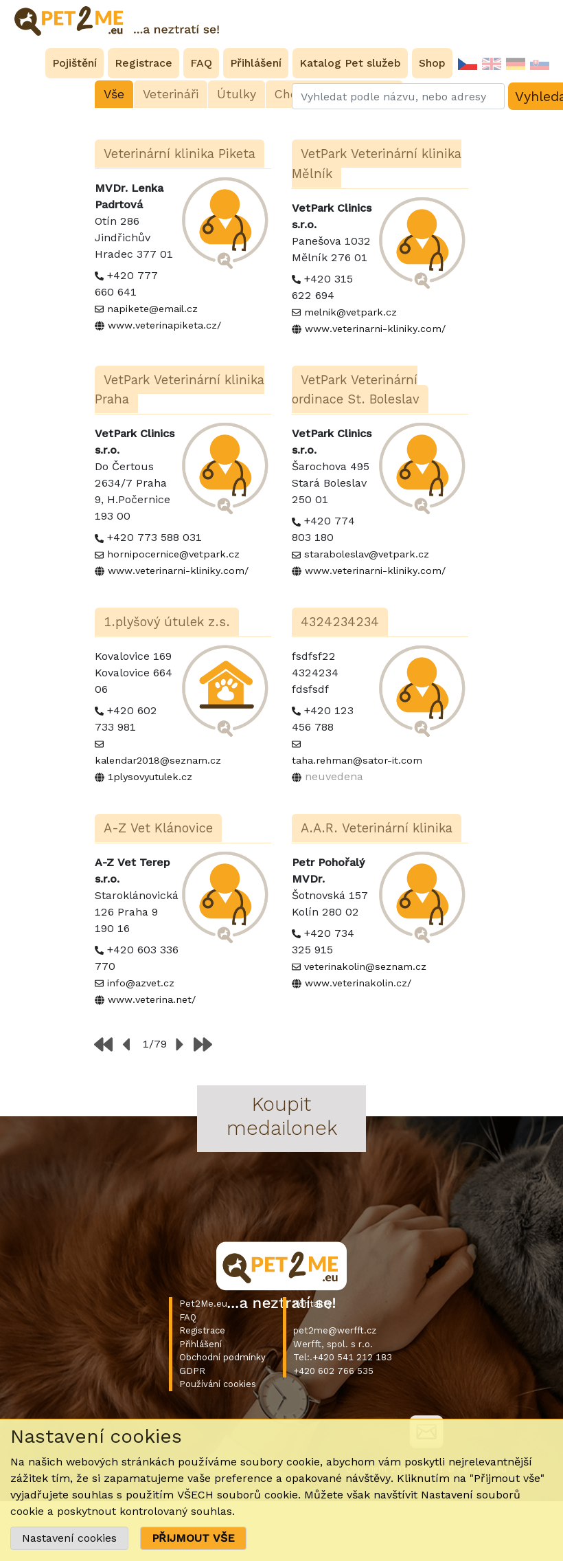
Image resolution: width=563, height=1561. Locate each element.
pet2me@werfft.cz (334, 1330)
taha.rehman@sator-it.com (357, 760)
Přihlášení (200, 1344)
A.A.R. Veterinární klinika (376, 828)
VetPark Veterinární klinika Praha (179, 390)
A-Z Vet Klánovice (158, 828)
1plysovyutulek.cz (150, 776)
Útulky (236, 94)
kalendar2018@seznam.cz (158, 760)
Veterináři (170, 94)
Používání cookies (217, 1384)
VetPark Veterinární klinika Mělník (376, 163)
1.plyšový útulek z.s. (167, 622)
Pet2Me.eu (203, 1303)
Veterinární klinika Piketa (179, 153)
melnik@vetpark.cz (350, 312)
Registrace (202, 1330)
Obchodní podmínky (222, 1357)
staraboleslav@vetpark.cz (366, 554)
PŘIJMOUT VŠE (193, 1538)
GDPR (192, 1371)
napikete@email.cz (152, 308)
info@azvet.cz (140, 982)
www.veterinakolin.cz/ (358, 982)
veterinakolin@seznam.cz (365, 966)
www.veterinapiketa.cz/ (164, 325)
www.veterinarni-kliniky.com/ (375, 328)
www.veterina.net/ (152, 999)
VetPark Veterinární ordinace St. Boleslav (356, 390)
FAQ (187, 1317)
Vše (114, 94)
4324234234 (340, 622)
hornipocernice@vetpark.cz (173, 554)
